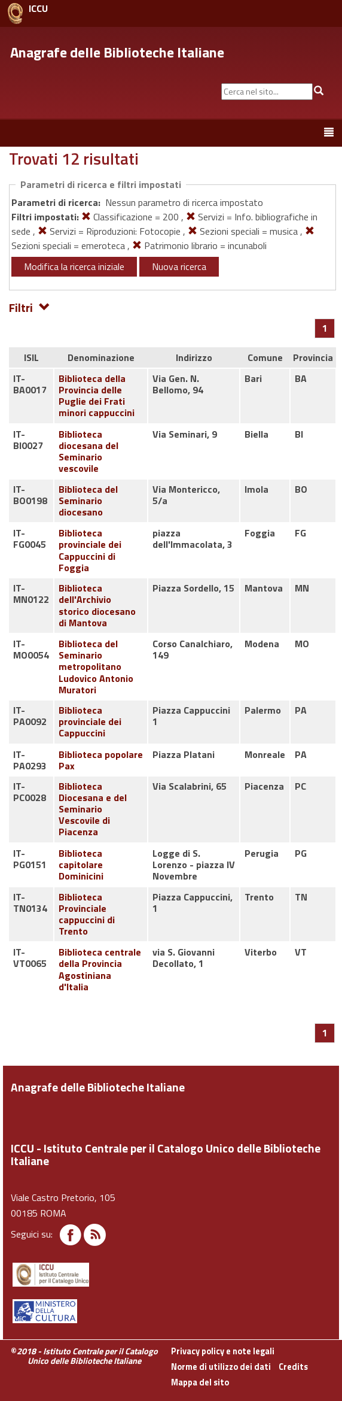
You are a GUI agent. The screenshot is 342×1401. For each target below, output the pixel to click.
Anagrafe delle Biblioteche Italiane (117, 52)
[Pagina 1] (325, 328)
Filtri (29, 307)
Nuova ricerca (179, 266)
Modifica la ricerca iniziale (74, 266)
